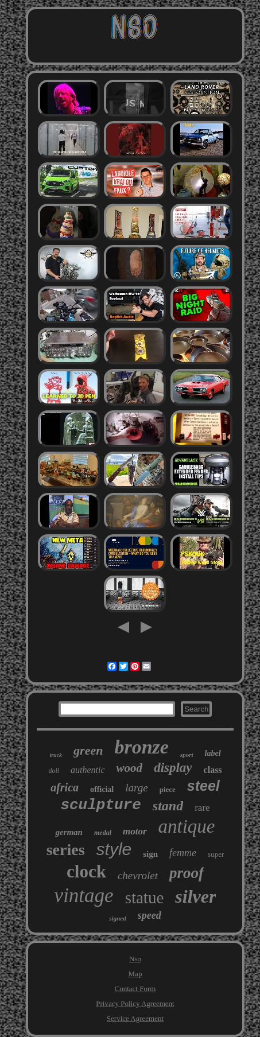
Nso (135, 958)
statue (144, 897)
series (65, 850)
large (136, 788)
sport (186, 754)
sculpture (100, 805)
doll (53, 771)
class (213, 770)
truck (55, 755)
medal (102, 833)
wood (130, 768)
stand (168, 805)
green (88, 750)
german (69, 832)
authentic (88, 770)
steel (203, 786)
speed (149, 915)
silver (195, 896)
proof (186, 872)
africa (65, 787)
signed (117, 918)
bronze (141, 747)
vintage (84, 895)
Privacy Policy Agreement (135, 1003)
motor (135, 831)
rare (202, 807)
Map (135, 973)
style (114, 849)
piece (168, 789)
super (216, 854)
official (102, 789)
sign (150, 854)
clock (86, 871)
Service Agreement (135, 1018)
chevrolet (138, 875)
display (173, 767)
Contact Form (135, 988)
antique (186, 826)
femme (182, 853)
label (213, 753)
